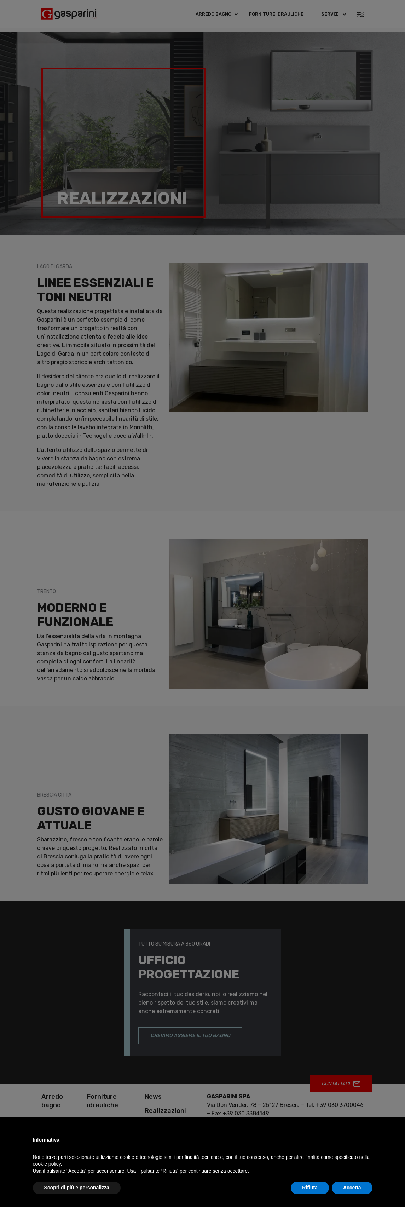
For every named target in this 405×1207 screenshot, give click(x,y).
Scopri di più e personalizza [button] (76, 1187)
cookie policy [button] (47, 1164)
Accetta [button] (352, 1187)
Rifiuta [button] (310, 1187)
